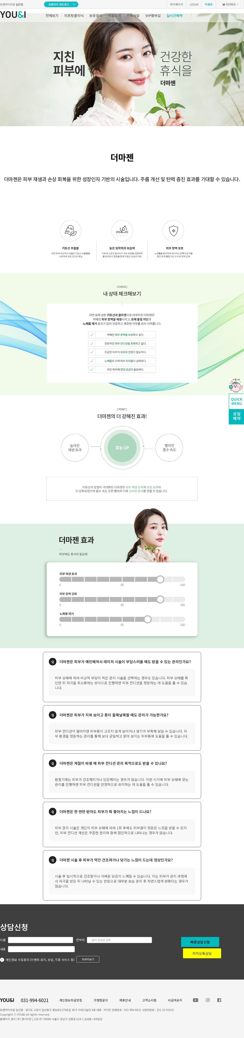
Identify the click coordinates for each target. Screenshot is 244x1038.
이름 (3, 940)
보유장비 (95, 15)
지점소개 (114, 15)
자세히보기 (88, 959)
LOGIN (194, 4)
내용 (3, 949)
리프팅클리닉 (74, 15)
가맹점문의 (101, 1000)
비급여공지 (175, 1000)
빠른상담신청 (200, 941)
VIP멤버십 (153, 15)
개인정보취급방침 (70, 1000)
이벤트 (209, 4)
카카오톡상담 (202, 953)
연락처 (80, 940)
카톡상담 (133, 15)
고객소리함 (149, 1000)
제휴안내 (125, 1000)
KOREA (229, 4)
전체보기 (52, 15)
